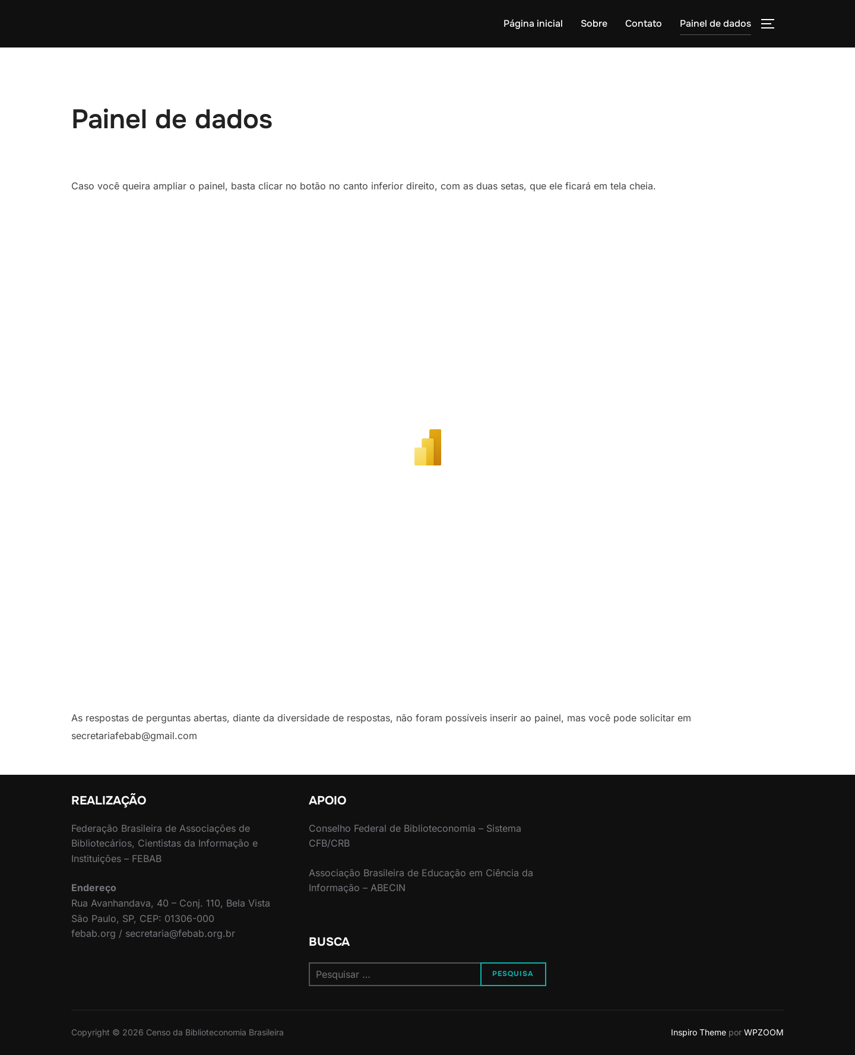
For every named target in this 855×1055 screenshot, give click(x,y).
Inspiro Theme (698, 1032)
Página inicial (533, 23)
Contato (643, 23)
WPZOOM (764, 1032)
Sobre (594, 23)
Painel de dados (715, 23)
